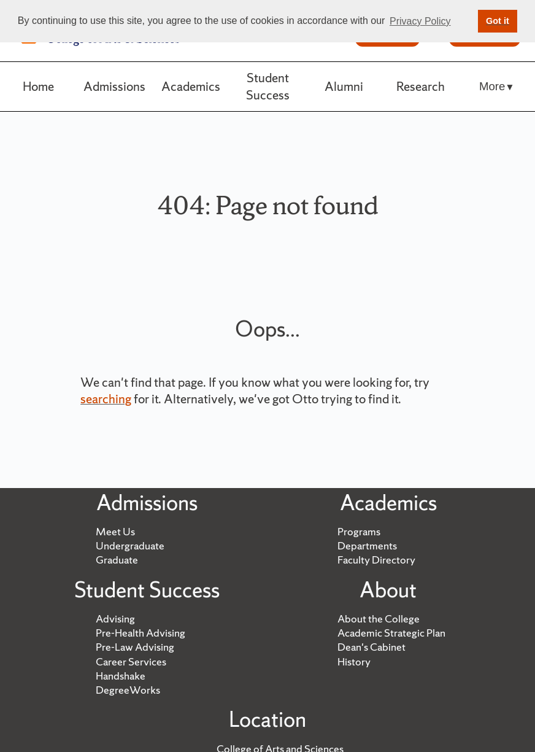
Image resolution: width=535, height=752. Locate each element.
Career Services (131, 662)
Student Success (268, 86)
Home (38, 86)
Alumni (344, 86)
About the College (378, 619)
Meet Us (115, 531)
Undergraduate (130, 545)
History (354, 662)
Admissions (114, 86)
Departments (367, 545)
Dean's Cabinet (371, 647)
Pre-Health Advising (140, 633)
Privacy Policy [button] (420, 21)
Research (420, 86)
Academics (190, 86)
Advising (115, 619)
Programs (358, 531)
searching (105, 398)
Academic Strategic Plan (391, 633)
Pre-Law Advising (135, 647)
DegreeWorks (128, 690)
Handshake (120, 676)
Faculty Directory (376, 560)
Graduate (117, 560)
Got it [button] (497, 21)
